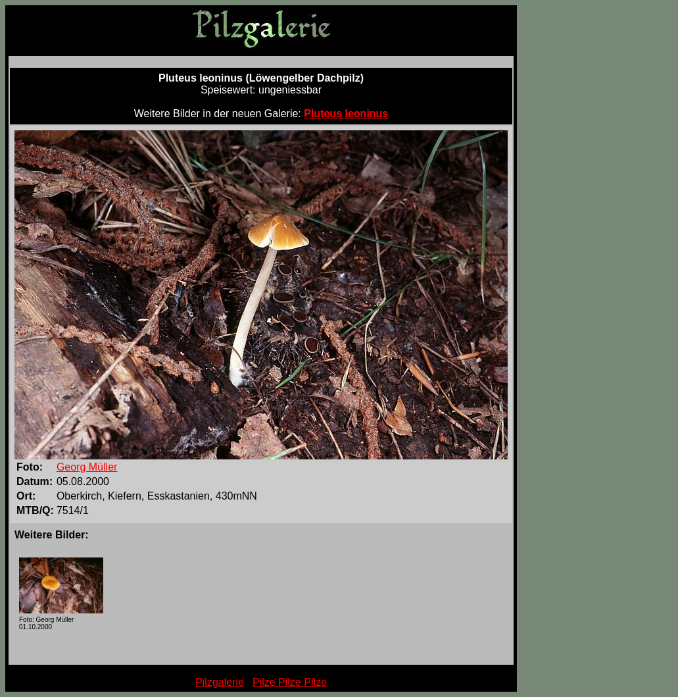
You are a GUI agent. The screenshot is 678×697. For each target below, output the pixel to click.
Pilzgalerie (219, 682)
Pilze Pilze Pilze (290, 682)
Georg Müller (87, 467)
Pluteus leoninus (346, 113)
